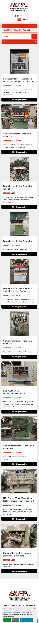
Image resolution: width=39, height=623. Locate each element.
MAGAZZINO (9, 606)
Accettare (7, 620)
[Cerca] (17, 36)
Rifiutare (15, 620)
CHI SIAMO (30, 606)
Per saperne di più (26, 620)
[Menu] (19, 19)
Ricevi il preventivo (19, 100)
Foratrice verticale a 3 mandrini (18, 241)
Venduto (20, 606)
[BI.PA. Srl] (19, 595)
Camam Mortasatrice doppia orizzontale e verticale (17, 554)
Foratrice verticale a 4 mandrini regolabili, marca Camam (18, 289)
